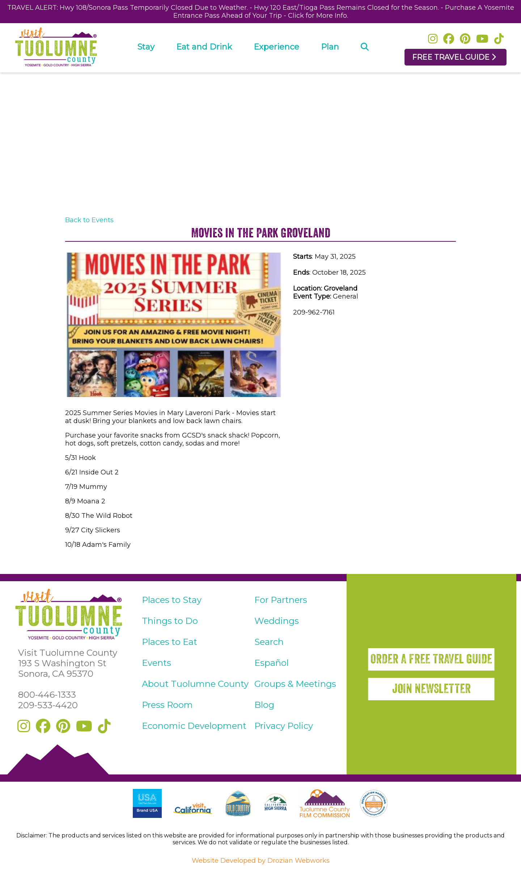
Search (269, 642)
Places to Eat (169, 642)
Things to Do (170, 621)
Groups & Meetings (295, 684)
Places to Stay (172, 600)
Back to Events (89, 220)
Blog (264, 705)
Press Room (167, 705)
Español (271, 663)
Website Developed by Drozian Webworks (261, 861)
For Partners (280, 600)
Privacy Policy (283, 726)
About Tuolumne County (195, 684)
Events (156, 663)
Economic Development (194, 726)
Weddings (276, 621)
